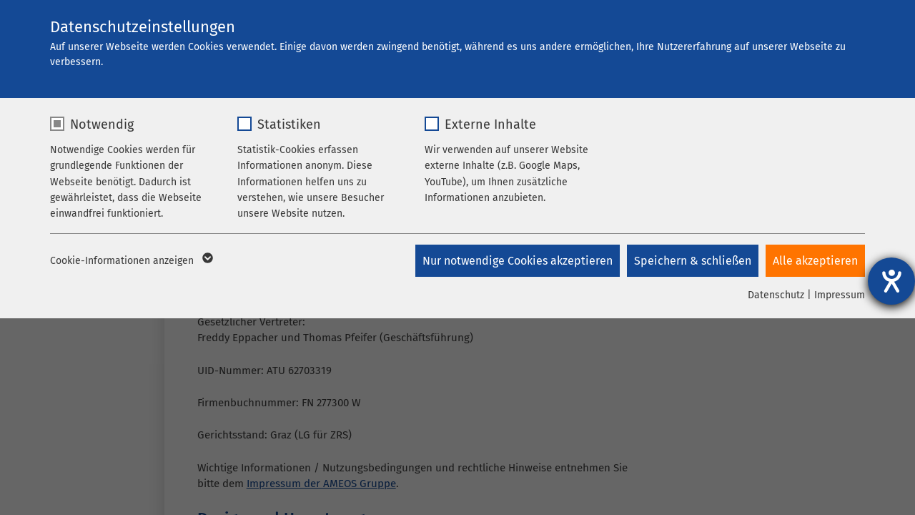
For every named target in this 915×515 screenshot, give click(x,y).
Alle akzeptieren (815, 261)
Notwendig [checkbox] (102, 124)
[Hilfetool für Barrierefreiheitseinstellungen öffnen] (891, 281)
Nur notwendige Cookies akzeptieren (517, 261)
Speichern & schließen (692, 261)
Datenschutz (776, 295)
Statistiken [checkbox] (289, 124)
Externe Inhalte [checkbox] (490, 124)
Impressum (839, 295)
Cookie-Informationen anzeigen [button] (130, 261)
